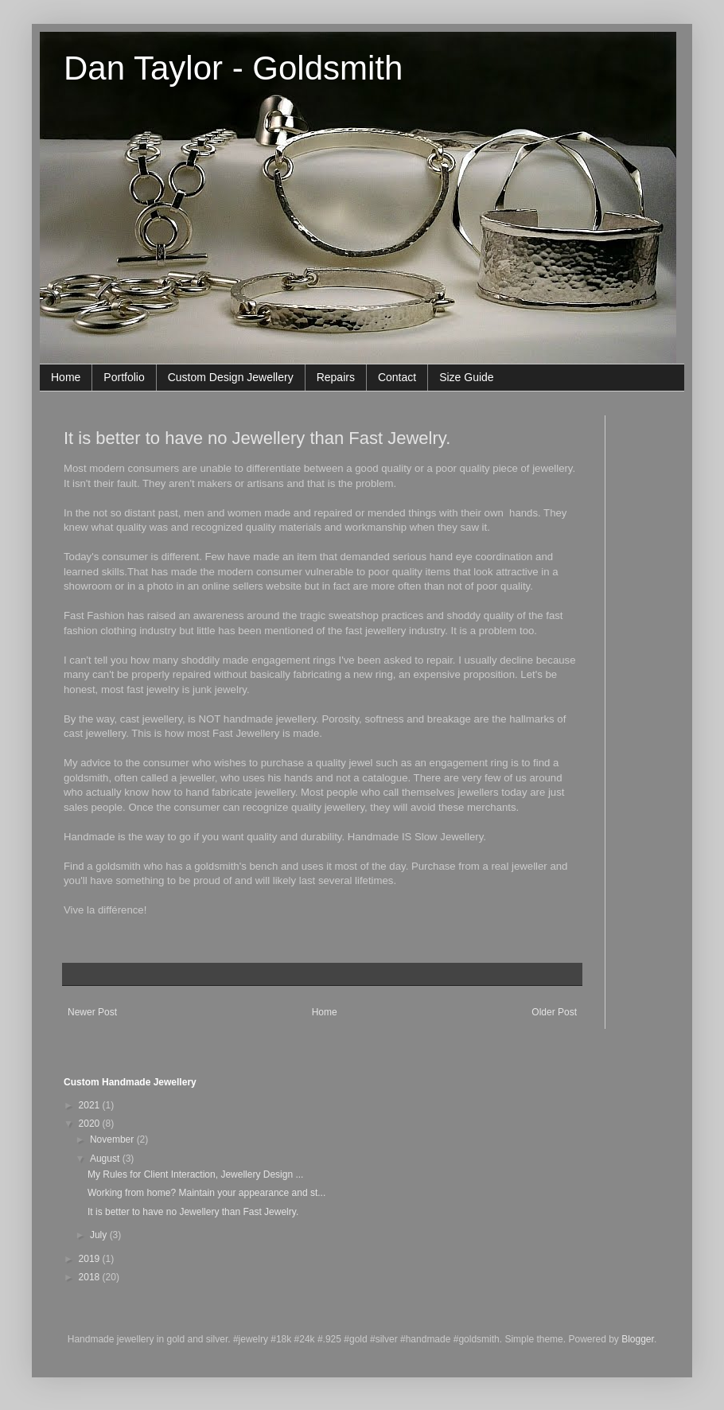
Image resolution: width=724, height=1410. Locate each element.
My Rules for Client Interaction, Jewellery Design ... (195, 1174)
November (113, 1139)
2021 (91, 1105)
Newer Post (92, 1012)
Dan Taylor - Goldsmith (233, 68)
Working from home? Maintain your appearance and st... (206, 1192)
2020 (91, 1123)
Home (65, 377)
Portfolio (123, 377)
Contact (397, 377)
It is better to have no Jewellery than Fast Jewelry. (257, 438)
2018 (91, 1277)
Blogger (637, 1339)
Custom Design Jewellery (231, 377)
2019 (91, 1258)
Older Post (554, 1012)
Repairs (336, 377)
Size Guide (466, 377)
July (100, 1235)
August (106, 1158)
